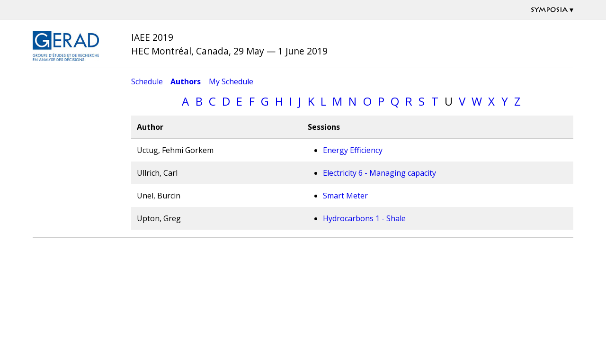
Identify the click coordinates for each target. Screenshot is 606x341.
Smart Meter (345, 195)
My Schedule (231, 81)
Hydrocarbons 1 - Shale (364, 218)
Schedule (147, 81)
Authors (185, 81)
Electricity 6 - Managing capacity (379, 173)
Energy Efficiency (353, 150)
